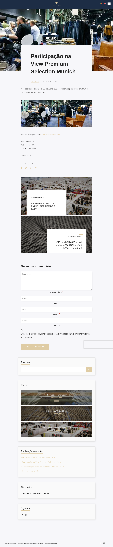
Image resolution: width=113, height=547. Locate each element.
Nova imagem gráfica (31, 471)
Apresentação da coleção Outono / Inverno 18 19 (43, 467)
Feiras (35, 82)
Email (56, 314)
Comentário (56, 292)
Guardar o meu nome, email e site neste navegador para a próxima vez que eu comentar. (55, 336)
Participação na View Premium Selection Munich (42, 462)
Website (56, 325)
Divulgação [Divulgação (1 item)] (36, 494)
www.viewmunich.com (51, 134)
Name (56, 303)
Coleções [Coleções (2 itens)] (25, 494)
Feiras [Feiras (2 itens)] (46, 494)
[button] (109, 3)
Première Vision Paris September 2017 (38, 458)
